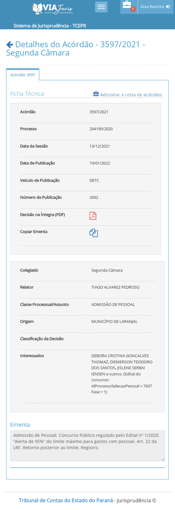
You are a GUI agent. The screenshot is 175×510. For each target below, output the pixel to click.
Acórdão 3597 (22, 74)
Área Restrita (152, 6)
